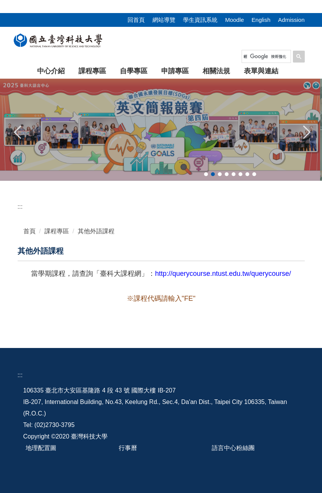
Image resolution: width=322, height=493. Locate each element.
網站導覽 (163, 19)
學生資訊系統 (200, 19)
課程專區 (56, 231)
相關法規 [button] (216, 71)
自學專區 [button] (133, 71)
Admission (291, 19)
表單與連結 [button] (261, 71)
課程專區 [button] (92, 71)
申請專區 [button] (175, 71)
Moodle (234, 19)
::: (2, 4)
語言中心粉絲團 (233, 448)
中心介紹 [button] (51, 71)
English (261, 19)
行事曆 (128, 448)
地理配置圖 (41, 448)
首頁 (29, 231)
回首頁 (136, 19)
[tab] (206, 174)
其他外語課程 (96, 231)
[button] (18, 131)
